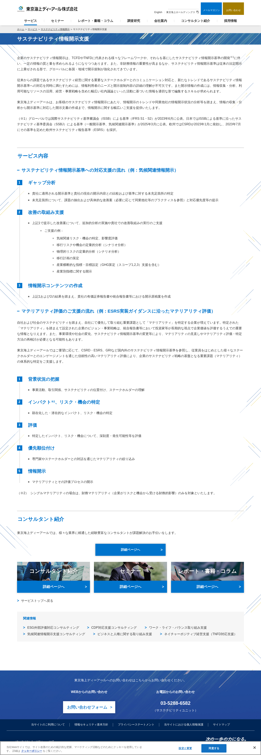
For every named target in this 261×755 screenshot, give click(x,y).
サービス (30, 20)
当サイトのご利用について (48, 724)
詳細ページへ (53, 587)
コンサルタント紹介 (195, 20)
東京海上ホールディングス (182, 12)
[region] (130, 748)
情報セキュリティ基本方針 (91, 724)
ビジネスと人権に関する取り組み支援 (124, 634)
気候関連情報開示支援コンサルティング (56, 634)
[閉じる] (254, 747)
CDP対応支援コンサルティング (114, 627)
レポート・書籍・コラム (95, 20)
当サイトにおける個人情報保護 (183, 724)
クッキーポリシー (31, 750)
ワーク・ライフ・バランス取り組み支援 (178, 627)
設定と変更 (185, 748)
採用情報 (230, 20)
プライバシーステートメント (136, 724)
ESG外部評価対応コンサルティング (53, 627)
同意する (214, 748)
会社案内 (160, 20)
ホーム (20, 29)
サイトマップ (221, 724)
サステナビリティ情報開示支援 (90, 29)
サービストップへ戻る (37, 600)
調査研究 (133, 20)
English (158, 12)
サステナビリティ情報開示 (55, 29)
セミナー (57, 20)
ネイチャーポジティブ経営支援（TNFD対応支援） (200, 634)
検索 (195, 6)
